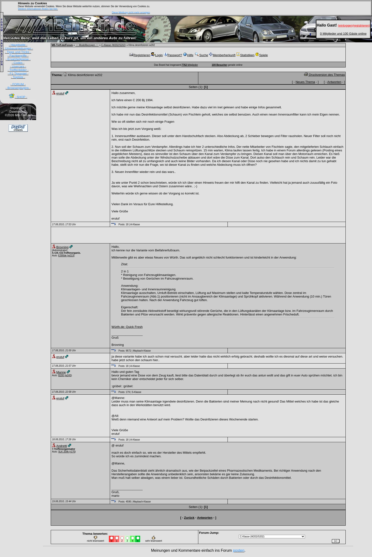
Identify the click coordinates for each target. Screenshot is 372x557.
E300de (62, 255)
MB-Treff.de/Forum (62, 45)
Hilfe (188, 55)
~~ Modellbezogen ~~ (87, 45)
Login (157, 55)
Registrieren (139, 55)
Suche (201, 55)
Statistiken (245, 55)
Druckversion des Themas (324, 75)
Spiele (261, 55)
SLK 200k (63, 451)
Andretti (61, 446)
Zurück (189, 517)
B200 (61, 375)
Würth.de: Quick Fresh (127, 327)
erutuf (60, 93)
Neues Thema (305, 82)
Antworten (334, 82)
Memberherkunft (222, 55)
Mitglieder (190, 65)
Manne (61, 372)
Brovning (62, 247)
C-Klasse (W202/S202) (113, 45)
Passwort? (173, 55)
